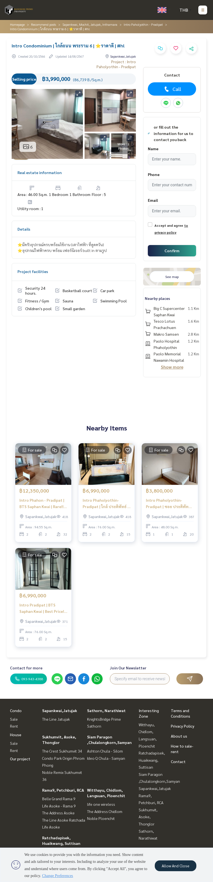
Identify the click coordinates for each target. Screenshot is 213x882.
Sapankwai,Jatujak (59, 710)
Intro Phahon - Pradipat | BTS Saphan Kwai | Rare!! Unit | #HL (41, 503)
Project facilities (32, 271)
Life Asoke (51, 826)
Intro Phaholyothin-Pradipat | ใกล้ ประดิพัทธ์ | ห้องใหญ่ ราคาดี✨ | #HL (105, 503)
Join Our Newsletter (128, 667)
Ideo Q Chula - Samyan (106, 758)
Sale (14, 719)
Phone (153, 174)
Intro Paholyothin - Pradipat (143, 24)
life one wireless (101, 804)
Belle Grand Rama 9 (58, 798)
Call (172, 89)
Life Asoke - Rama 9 (59, 805)
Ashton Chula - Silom (105, 750)
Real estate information (39, 172)
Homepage (17, 24)
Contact (178, 761)
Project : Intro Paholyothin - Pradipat (116, 64)
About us (179, 735)
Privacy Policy (182, 725)
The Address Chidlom (104, 811)
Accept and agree (168, 225)
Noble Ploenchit (101, 818)
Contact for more (26, 667)
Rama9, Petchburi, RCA (63, 789)
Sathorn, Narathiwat (106, 710)
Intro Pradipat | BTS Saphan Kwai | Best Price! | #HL (42, 608)
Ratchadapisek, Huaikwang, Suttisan (152, 759)
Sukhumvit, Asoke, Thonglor (148, 816)
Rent (14, 725)
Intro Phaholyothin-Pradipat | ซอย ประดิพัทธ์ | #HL (169, 503)
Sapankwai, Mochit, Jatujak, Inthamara (89, 24)
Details (23, 228)
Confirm (171, 250)
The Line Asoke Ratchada (63, 819)
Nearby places (157, 298)
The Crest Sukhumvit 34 (62, 750)
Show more (172, 367)
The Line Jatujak (56, 719)
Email (153, 200)
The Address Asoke (58, 812)
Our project (20, 758)
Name (153, 148)
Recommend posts (43, 24)
